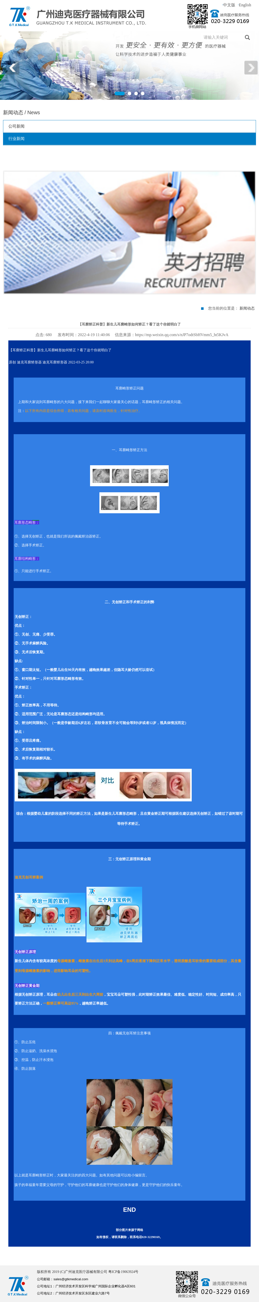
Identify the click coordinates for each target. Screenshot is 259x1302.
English (244, 5)
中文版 (228, 5)
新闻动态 (247, 308)
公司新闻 (16, 126)
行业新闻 (16, 138)
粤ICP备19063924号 (123, 1272)
